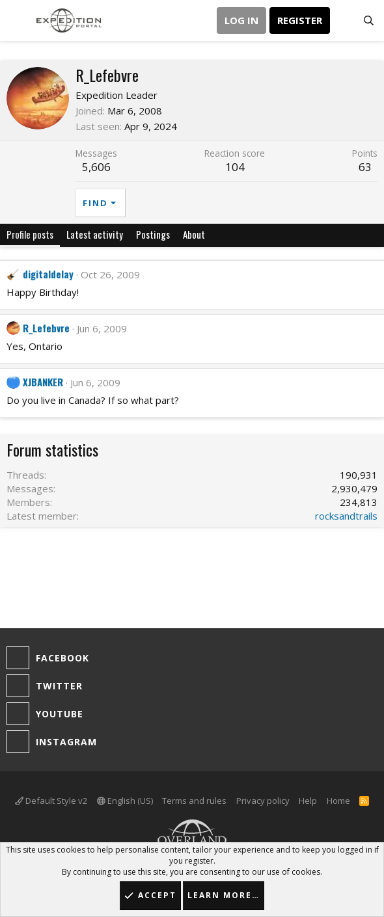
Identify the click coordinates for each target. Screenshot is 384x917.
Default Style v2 (51, 800)
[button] (18, 20)
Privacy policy (263, 800)
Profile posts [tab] (30, 234)
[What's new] (342, 20)
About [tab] (194, 234)
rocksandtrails (346, 515)
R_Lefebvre (46, 328)
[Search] (368, 20)
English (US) (125, 800)
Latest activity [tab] (94, 234)
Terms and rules (194, 800)
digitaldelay (48, 274)
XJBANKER (43, 382)
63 (365, 166)
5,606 (96, 166)
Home (338, 800)
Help (308, 800)
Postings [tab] (153, 234)
